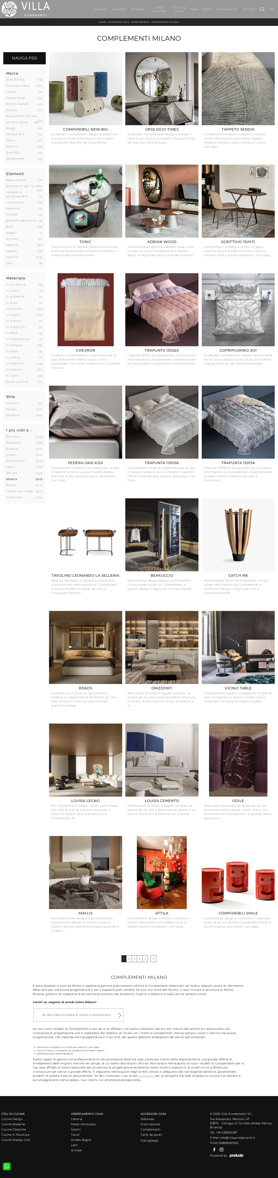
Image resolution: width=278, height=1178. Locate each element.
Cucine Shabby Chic (16, 1140)
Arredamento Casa (87, 1114)
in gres (13, 302)
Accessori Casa (118, 22)
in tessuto (16, 369)
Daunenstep (17, 98)
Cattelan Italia (19, 86)
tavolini (14, 257)
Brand (207, 9)
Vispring (179, 9)
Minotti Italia (18, 122)
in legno (14, 315)
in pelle (13, 351)
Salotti (76, 1129)
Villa (159, 9)
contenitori (17, 202)
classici (13, 403)
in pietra (14, 357)
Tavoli (75, 1134)
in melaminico (19, 339)
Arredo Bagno (81, 1140)
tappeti (13, 251)
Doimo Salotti (19, 104)
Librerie (76, 1119)
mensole (14, 208)
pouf (11, 226)
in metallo (16, 345)
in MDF (13, 333)
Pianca (13, 146)
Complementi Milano (165, 22)
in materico (17, 327)
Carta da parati (151, 1134)
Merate (13, 473)
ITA (272, 9)
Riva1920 (14, 152)
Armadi (76, 1150)
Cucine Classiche (14, 1129)
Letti (74, 1145)
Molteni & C (17, 134)
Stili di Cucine (13, 1114)
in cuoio (14, 290)
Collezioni (119, 9)
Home (102, 22)
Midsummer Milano (23, 116)
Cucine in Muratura (15, 1134)
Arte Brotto (17, 79)
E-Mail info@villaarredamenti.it (232, 1138)
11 (153, 958)
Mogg (12, 128)
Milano (13, 479)
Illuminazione (150, 1124)
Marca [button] (12, 73)
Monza (12, 485)
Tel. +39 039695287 (223, 1132)
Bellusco (14, 436)
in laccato (15, 308)
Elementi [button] (15, 174)
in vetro (14, 375)
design (13, 409)
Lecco (12, 467)
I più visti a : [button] (18, 430)
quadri (13, 233)
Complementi (140, 22)
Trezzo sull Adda (21, 491)
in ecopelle (16, 296)
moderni (14, 415)
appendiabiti (18, 180)
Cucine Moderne (13, 1124)
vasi (11, 263)
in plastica (16, 363)
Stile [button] (10, 397)
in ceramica (17, 284)
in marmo (15, 321)
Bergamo (15, 442)
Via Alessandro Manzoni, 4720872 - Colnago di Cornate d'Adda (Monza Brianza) (241, 1123)
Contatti (249, 9)
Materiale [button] (15, 278)
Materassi (147, 1119)
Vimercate (16, 497)
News (194, 9)
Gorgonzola (17, 461)
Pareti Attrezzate (83, 1124)
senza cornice (18, 382)
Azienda (101, 9)
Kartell (13, 110)
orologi (13, 214)
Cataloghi (138, 9)
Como (12, 455)
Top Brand (149, 1141)
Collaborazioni (227, 9)
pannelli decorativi (23, 220)
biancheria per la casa (24, 186)
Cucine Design (12, 1119)
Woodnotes (17, 158)
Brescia (13, 449)
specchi (14, 245)
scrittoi (13, 239)
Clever (12, 92)
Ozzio (12, 140)
